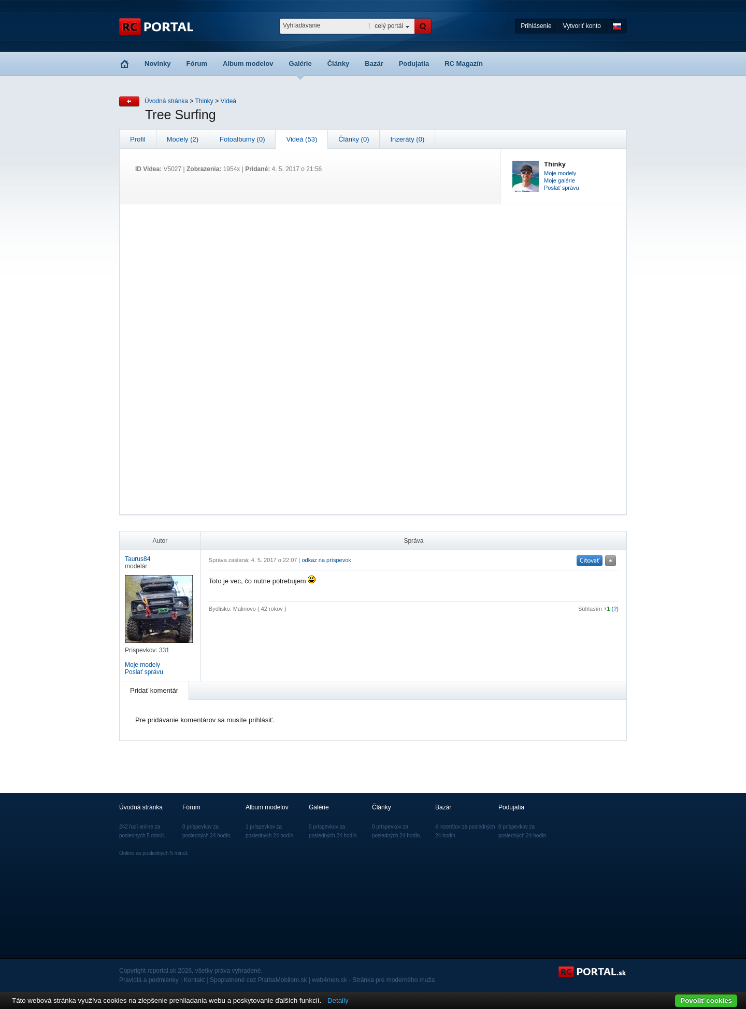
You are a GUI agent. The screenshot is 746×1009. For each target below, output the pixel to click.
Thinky (204, 101)
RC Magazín (463, 63)
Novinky (158, 63)
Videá (228, 101)
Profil (138, 139)
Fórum (197, 63)
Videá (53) (301, 139)
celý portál (389, 26)
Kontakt (194, 980)
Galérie (300, 63)
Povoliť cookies (706, 1000)
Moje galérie (559, 180)
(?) (615, 609)
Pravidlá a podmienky (149, 980)
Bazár (374, 63)
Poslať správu (561, 188)
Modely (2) (182, 139)
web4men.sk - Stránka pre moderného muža (373, 980)
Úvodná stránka (166, 101)
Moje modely (560, 173)
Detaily (338, 1000)
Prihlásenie (536, 26)
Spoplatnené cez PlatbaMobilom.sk (258, 980)
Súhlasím (590, 609)
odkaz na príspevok (326, 560)
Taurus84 (137, 559)
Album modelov (248, 63)
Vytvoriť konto (582, 26)
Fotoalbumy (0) (242, 139)
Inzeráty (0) (407, 139)
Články (338, 63)
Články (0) (353, 139)
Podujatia (414, 63)
